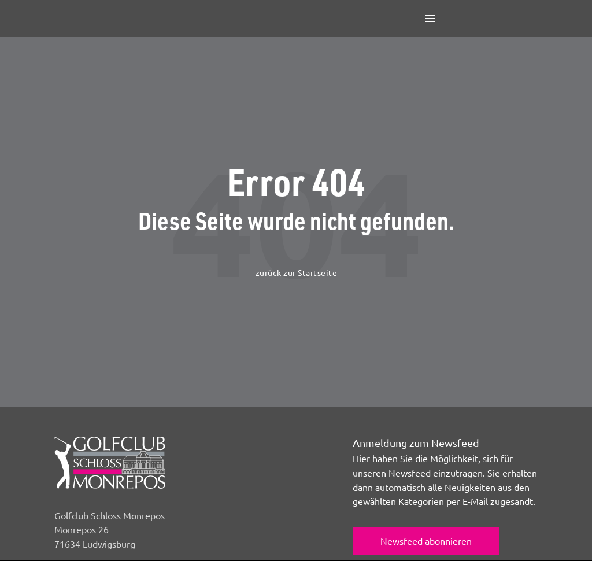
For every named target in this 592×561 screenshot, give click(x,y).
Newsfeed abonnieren (426, 541)
